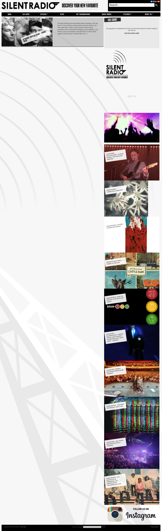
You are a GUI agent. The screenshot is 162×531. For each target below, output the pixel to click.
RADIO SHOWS (106, 14)
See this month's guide (131, 33)
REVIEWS (43, 14)
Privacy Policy (154, 527)
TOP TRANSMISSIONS (83, 14)
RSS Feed (23, 527)
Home (10, 14)
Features (126, 14)
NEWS (62, 14)
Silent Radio (54, 5)
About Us (148, 14)
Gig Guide (26, 14)
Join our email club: (77, 527)
